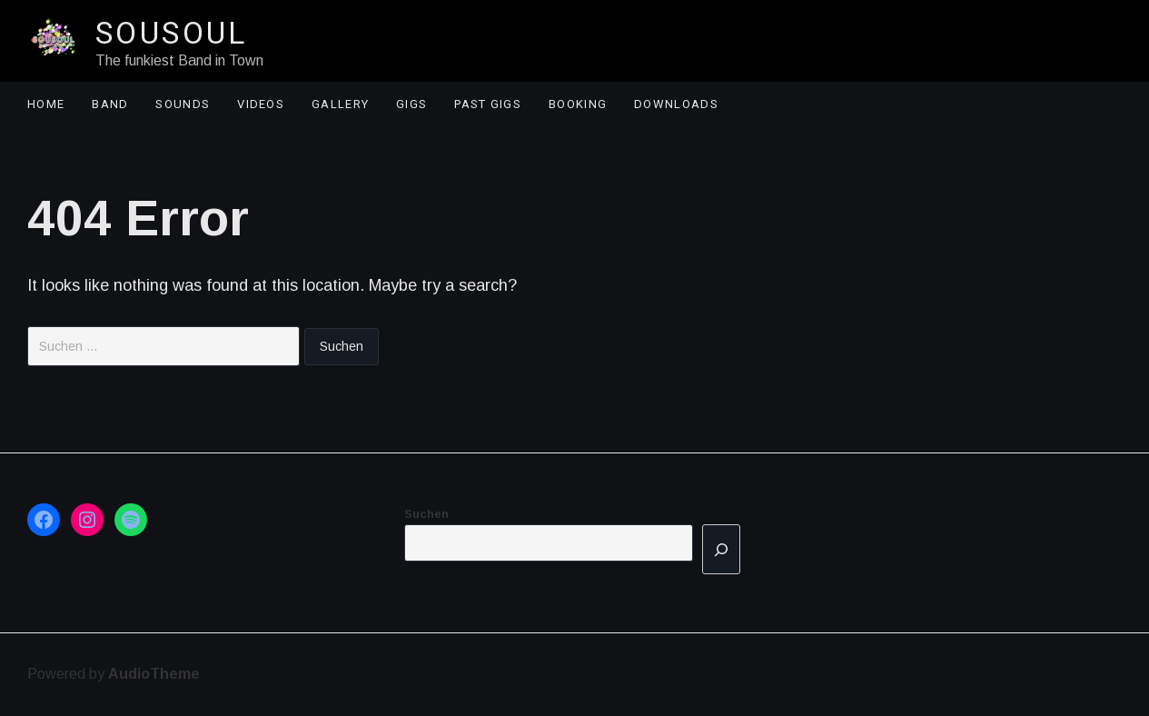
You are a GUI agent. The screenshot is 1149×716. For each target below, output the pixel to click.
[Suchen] (721, 549)
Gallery (340, 104)
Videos (260, 104)
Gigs (411, 104)
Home (45, 104)
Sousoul (171, 33)
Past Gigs (487, 104)
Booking (578, 104)
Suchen (426, 514)
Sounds (182, 104)
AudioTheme (154, 673)
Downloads (676, 104)
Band (110, 104)
